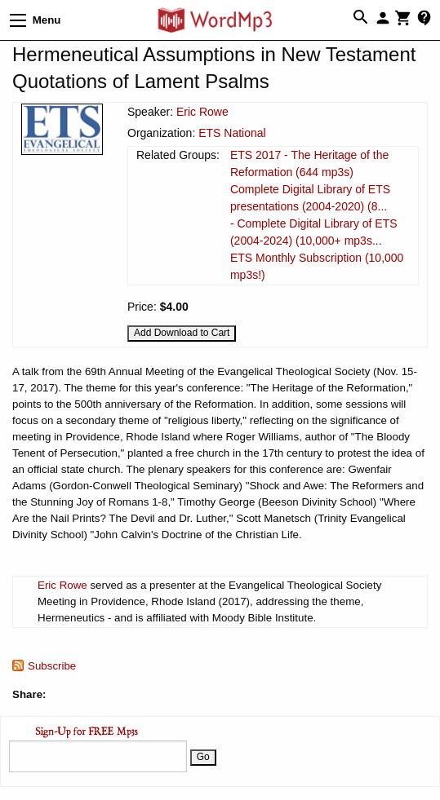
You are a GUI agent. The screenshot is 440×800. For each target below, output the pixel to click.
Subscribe (52, 666)
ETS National (231, 132)
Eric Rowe (202, 111)
